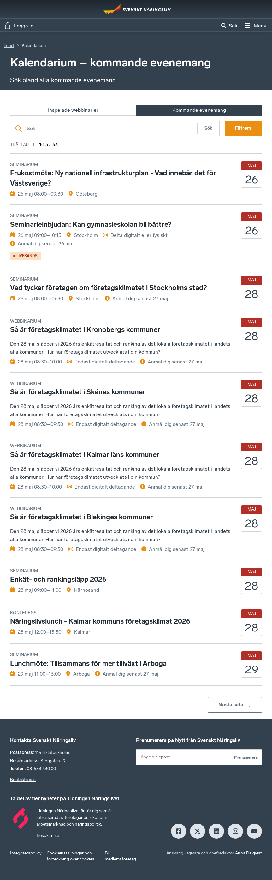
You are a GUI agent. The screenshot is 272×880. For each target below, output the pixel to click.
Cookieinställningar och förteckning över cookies (70, 856)
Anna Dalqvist (248, 853)
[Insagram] (235, 831)
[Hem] (136, 9)
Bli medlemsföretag (120, 856)
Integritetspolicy (26, 853)
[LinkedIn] (216, 831)
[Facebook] (178, 831)
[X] (197, 831)
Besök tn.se (48, 835)
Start (9, 45)
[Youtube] (254, 831)
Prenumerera (246, 757)
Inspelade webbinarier (73, 110)
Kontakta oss (23, 779)
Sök (208, 128)
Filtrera (243, 128)
